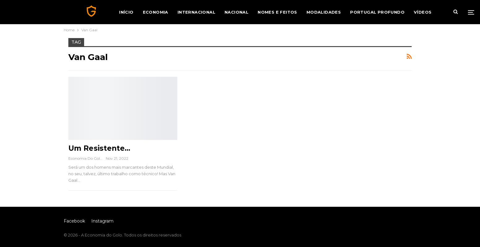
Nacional (236, 12)
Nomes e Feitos (277, 12)
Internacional (196, 12)
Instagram (102, 221)
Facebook (74, 221)
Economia (155, 12)
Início (126, 12)
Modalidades (323, 12)
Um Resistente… (99, 148)
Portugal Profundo (377, 12)
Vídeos (422, 12)
